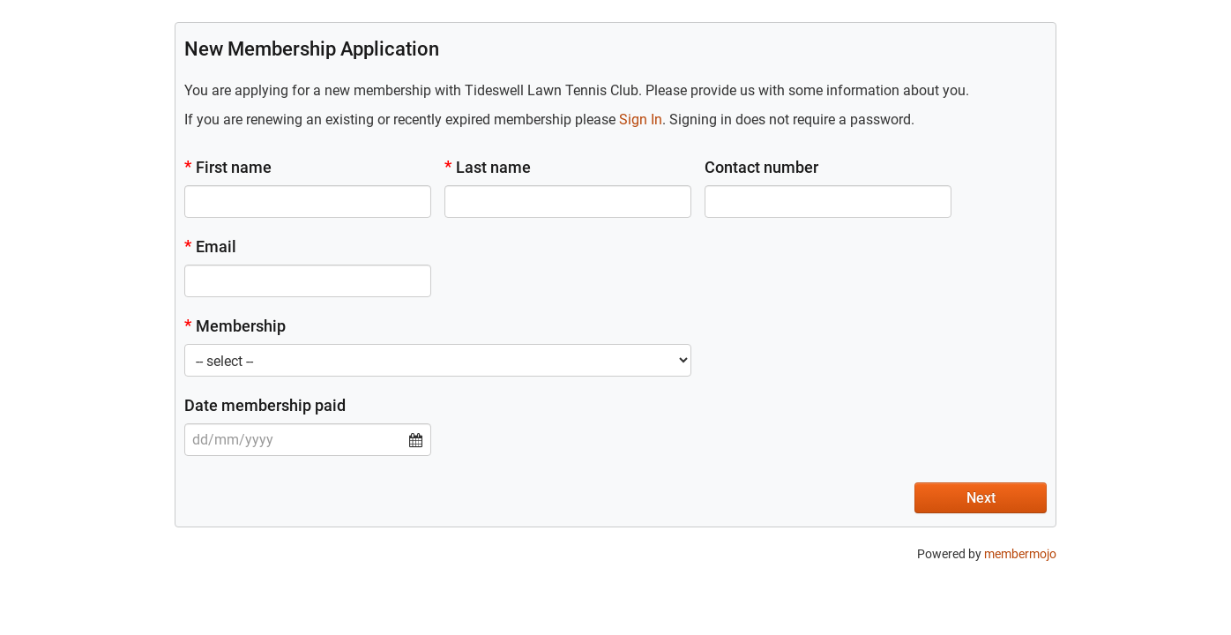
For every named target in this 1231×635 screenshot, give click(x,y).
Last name (487, 167)
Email (210, 246)
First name (228, 167)
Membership (235, 326)
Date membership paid (265, 405)
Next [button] (981, 497)
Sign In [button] (640, 119)
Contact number (761, 167)
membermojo (1020, 554)
